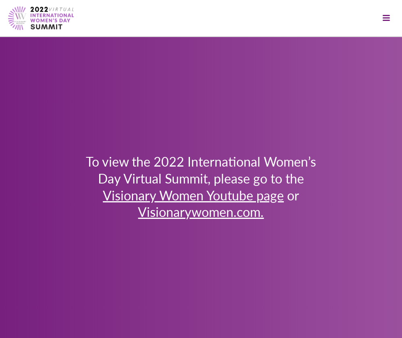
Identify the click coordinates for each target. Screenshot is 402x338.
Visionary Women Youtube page (193, 195)
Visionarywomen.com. (201, 211)
